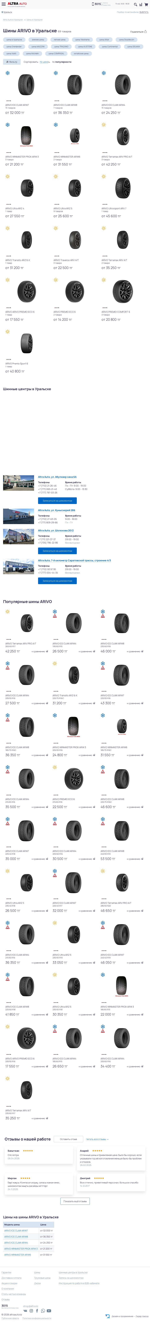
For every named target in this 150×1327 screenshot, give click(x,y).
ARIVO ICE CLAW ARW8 (16, 1236)
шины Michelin (32, 53)
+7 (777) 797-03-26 (47, 492)
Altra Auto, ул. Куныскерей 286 (56, 510)
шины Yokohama (82, 39)
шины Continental (109, 46)
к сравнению (40, 651)
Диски (37, 1283)
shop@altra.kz (30, 1306)
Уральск (7, 12)
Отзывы (6, 1299)
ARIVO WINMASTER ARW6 (17, 1254)
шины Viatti (11, 53)
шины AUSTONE (85, 46)
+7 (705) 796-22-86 (48, 542)
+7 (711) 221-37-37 (47, 539)
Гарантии (6, 1272)
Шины (37, 1272)
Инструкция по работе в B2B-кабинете (79, 1283)
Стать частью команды (14, 1294)
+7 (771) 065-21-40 (47, 489)
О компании (8, 1288)
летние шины (59, 39)
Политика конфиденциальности (36, 1318)
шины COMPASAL (56, 53)
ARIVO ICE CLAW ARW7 (16, 1230)
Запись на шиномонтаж (71, 1277)
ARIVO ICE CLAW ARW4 (16, 1242)
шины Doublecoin (126, 39)
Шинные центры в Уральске (73, 1272)
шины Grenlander (14, 46)
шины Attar (104, 39)
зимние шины (38, 39)
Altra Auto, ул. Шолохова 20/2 (56, 530)
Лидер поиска (142, 1316)
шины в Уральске (14, 39)
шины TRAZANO (61, 46)
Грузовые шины (42, 1277)
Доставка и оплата (11, 1277)
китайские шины (81, 53)
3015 (98, 4)
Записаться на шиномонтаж (57, 500)
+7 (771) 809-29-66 (48, 522)
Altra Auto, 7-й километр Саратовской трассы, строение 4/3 (74, 560)
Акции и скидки (9, 1283)
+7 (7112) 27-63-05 (47, 519)
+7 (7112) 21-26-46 (47, 485)
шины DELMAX (133, 46)
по (61, 61)
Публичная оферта (10, 1318)
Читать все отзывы (96, 1139)
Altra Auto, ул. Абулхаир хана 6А (57, 477)
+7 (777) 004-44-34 (48, 572)
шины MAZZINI (38, 46)
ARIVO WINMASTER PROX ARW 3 (21, 1248)
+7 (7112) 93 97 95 (47, 569)
